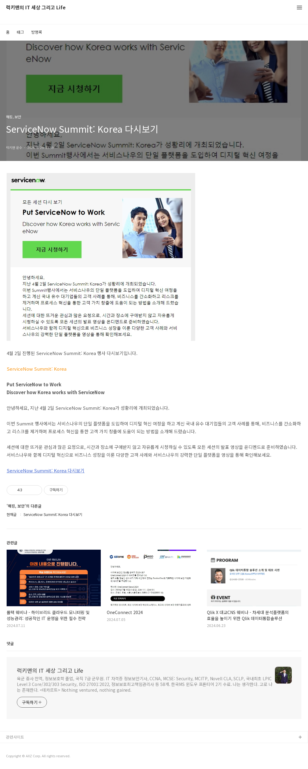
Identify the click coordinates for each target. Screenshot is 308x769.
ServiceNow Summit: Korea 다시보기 (46, 470)
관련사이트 (15, 737)
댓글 (10, 643)
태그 (20, 32)
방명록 (36, 32)
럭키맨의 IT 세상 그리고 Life (36, 8)
